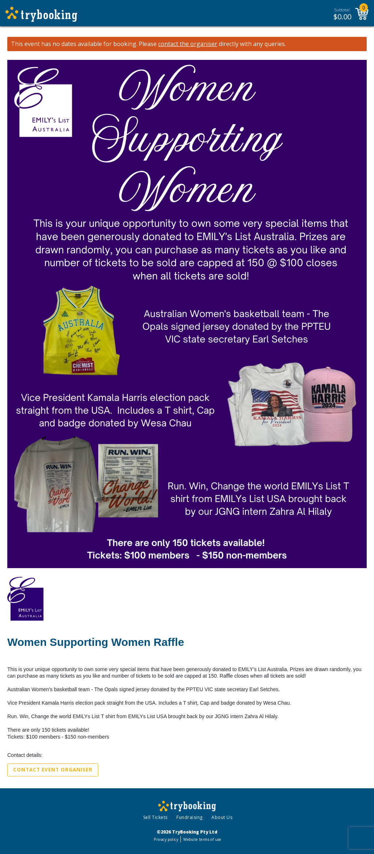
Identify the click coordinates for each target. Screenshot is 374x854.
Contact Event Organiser (52, 769)
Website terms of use (202, 839)
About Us (221, 817)
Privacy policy (166, 839)
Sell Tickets (155, 817)
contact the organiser (187, 44)
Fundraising (189, 817)
